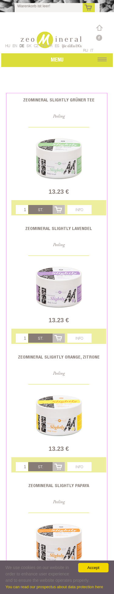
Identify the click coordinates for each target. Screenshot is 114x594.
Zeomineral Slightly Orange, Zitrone (59, 356)
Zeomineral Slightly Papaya (58, 485)
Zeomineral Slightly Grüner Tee (59, 99)
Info (79, 209)
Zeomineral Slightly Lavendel (58, 228)
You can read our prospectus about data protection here (54, 587)
